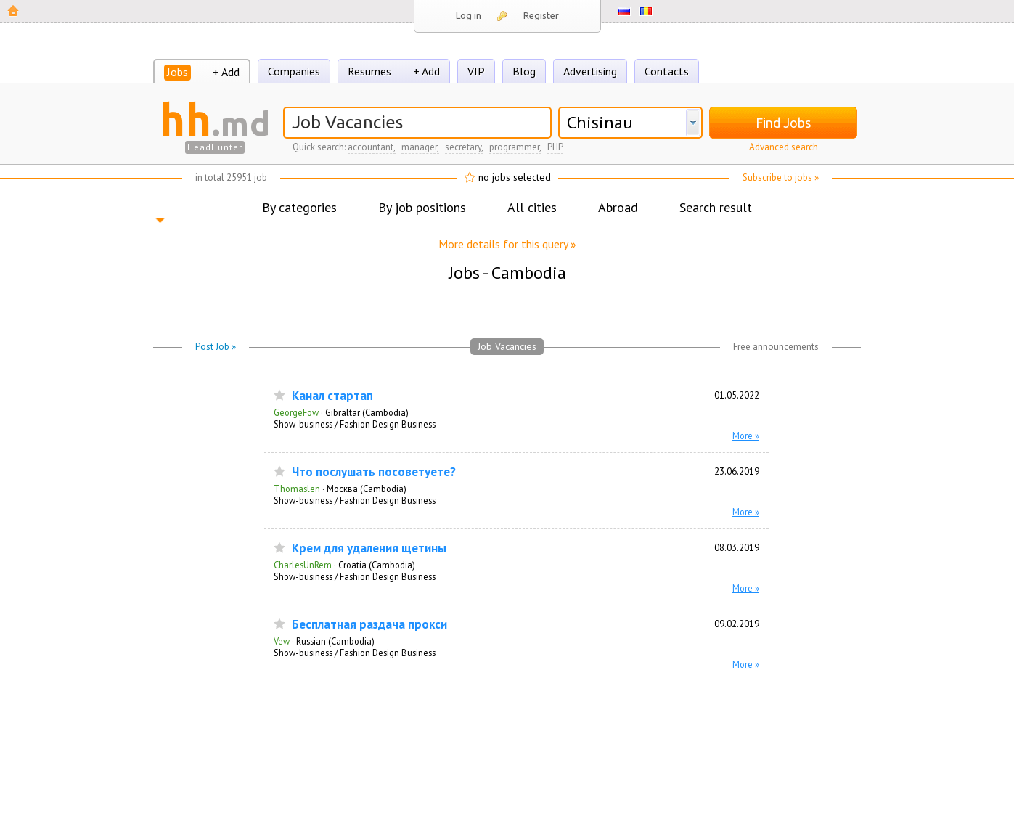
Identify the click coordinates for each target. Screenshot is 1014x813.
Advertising (590, 71)
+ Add (226, 72)
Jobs (177, 72)
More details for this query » (507, 244)
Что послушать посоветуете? (374, 472)
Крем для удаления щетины (369, 548)
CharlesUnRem (303, 565)
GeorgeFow (296, 412)
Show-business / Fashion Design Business (355, 424)
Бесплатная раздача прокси (369, 624)
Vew (282, 641)
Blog (524, 71)
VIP (476, 71)
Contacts (667, 71)
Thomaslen (297, 488)
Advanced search (783, 147)
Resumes (369, 71)
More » (745, 435)
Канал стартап (332, 396)
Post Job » (215, 346)
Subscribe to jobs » (781, 177)
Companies (294, 71)
